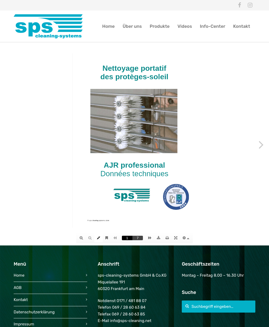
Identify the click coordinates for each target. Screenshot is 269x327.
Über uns (132, 26)
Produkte (160, 26)
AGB (18, 287)
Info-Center (212, 26)
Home (108, 26)
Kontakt (241, 26)
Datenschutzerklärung (34, 312)
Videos (185, 26)
